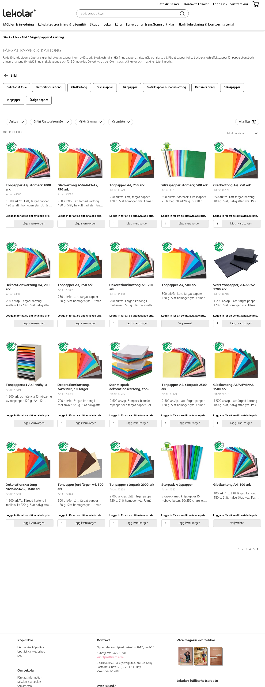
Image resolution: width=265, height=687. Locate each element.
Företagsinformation (29, 677)
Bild (24, 37)
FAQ (19, 656)
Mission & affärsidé (29, 682)
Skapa (94, 24)
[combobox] (131, 14)
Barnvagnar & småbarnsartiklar (150, 24)
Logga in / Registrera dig (230, 4)
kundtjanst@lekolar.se (110, 657)
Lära (118, 24)
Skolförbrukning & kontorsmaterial (206, 24)
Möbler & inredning (18, 24)
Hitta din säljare (169, 4)
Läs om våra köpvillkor (30, 647)
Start (6, 37)
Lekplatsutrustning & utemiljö (62, 24)
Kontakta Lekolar (196, 4)
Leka (107, 24)
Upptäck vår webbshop (31, 651)
